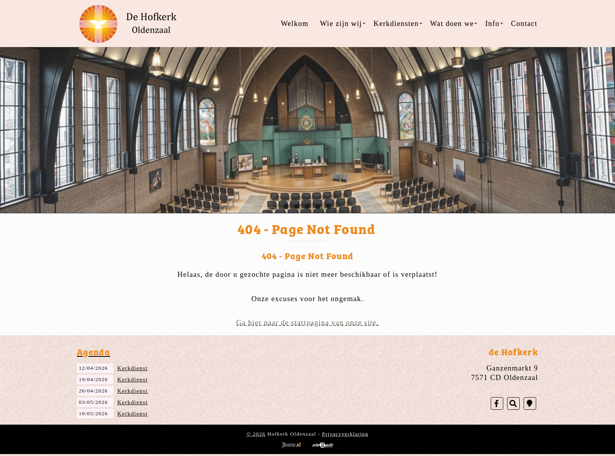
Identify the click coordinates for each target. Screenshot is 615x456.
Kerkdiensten (397, 23)
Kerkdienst (132, 368)
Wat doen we (454, 23)
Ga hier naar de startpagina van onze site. (307, 322)
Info (494, 23)
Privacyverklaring (345, 434)
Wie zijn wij (343, 23)
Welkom (295, 23)
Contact (524, 23)
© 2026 (256, 434)
